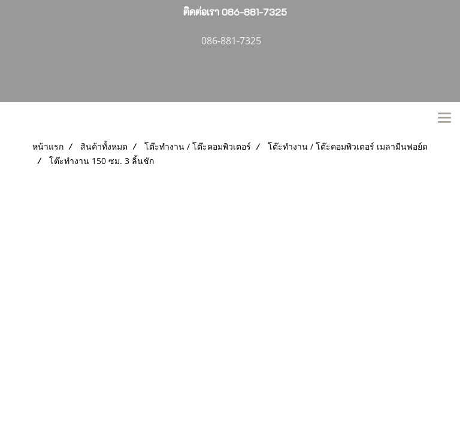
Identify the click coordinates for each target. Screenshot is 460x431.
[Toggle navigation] (444, 118)
